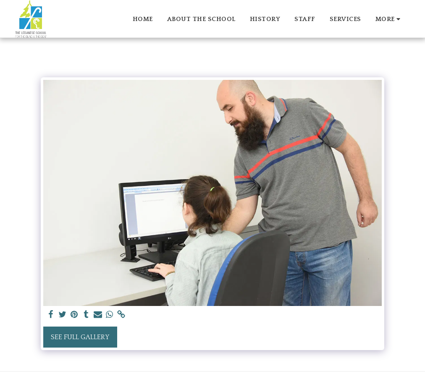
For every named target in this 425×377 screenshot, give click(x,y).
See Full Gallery (80, 337)
